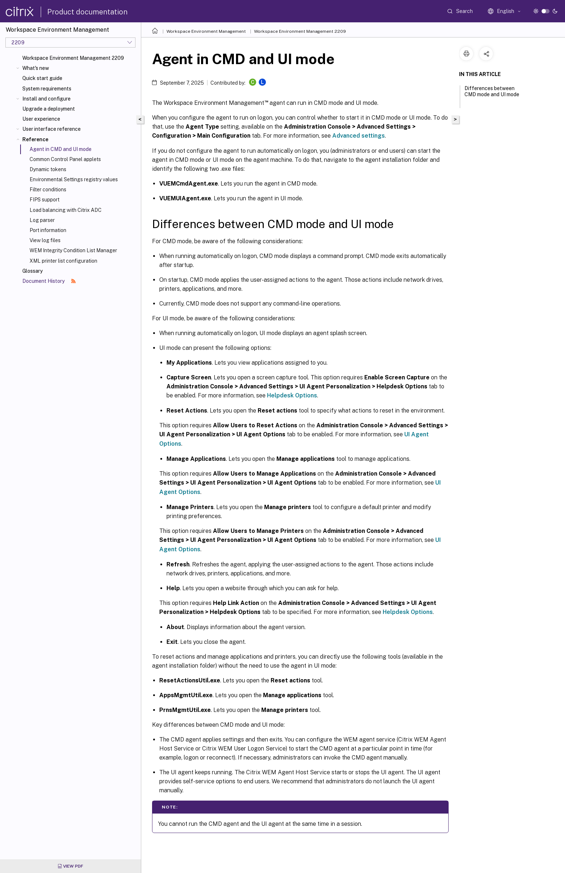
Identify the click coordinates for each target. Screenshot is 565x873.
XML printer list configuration (63, 261)
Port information (48, 230)
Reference (35, 139)
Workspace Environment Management (206, 31)
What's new (35, 68)
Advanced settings (358, 135)
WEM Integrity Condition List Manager (73, 250)
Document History (49, 281)
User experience (41, 119)
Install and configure (46, 99)
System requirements (46, 89)
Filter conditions (48, 189)
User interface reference (51, 129)
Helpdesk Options (292, 395)
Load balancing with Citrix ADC (66, 210)
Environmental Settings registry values (74, 179)
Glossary (32, 271)
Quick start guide (42, 78)
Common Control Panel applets (65, 159)
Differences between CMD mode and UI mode (491, 94)
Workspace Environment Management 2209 (73, 58)
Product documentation (87, 12)
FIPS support (44, 199)
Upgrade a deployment (48, 109)
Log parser (42, 220)
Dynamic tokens (48, 169)
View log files (45, 240)
